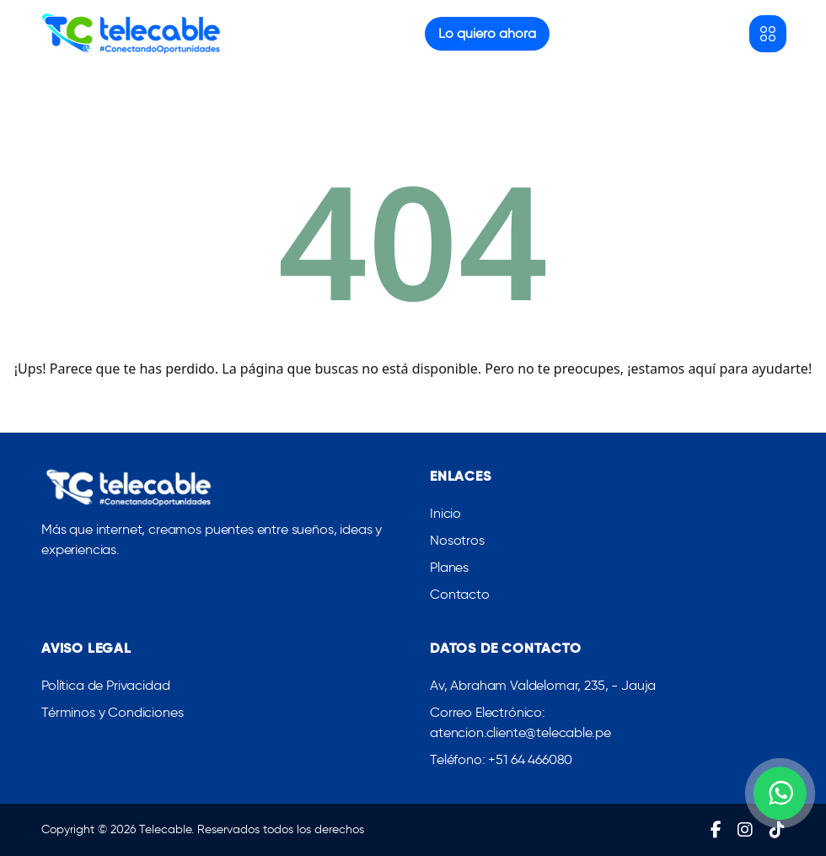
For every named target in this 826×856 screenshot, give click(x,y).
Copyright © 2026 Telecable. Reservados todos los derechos (202, 829)
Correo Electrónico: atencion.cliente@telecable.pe (520, 722)
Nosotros (457, 540)
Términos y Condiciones (112, 712)
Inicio (445, 513)
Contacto (460, 594)
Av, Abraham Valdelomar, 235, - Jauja (543, 685)
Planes (449, 567)
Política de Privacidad (105, 685)
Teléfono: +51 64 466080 (501, 759)
